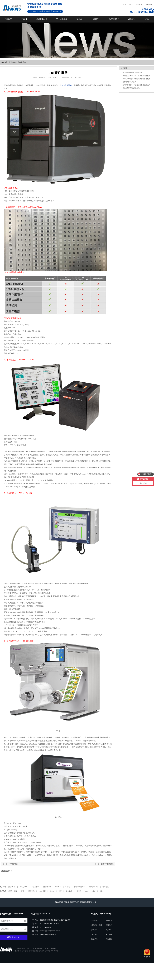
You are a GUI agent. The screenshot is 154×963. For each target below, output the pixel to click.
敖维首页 (8, 19)
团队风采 (94, 939)
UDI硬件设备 (66, 85)
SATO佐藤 (42, 891)
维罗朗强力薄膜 (96, 925)
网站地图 (149, 4)
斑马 (22, 891)
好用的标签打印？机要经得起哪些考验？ (136, 85)
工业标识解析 (61, 19)
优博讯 (78, 891)
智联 (101, 891)
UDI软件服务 (13, 864)
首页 (10, 62)
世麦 (60, 891)
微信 (131, 4)
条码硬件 (96, 19)
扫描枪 (67, 887)
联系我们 (109, 925)
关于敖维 (139, 4)
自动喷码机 (47, 887)
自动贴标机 (35, 887)
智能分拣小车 (93, 887)
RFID (147, 19)
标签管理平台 (114, 19)
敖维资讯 (94, 934)
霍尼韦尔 (31, 891)
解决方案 (23, 62)
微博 (124, 4)
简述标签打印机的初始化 (131, 88)
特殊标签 (106, 887)
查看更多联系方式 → (89, 902)
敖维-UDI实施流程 (107, 864)
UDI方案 (24, 19)
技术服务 (94, 930)
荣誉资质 (109, 920)
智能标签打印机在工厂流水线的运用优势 (136, 76)
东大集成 (69, 891)
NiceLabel (79, 19)
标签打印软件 (41, 19)
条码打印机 (23, 887)
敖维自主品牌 (12, 891)
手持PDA (58, 887)
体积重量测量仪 (79, 887)
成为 (93, 891)
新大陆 (52, 891)
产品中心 (94, 920)
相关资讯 (124, 68)
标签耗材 (132, 19)
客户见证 (109, 930)
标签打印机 (11, 887)
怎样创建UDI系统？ (129, 82)
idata (86, 891)
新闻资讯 (16, 62)
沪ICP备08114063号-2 (52, 951)
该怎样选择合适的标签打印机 (133, 73)
